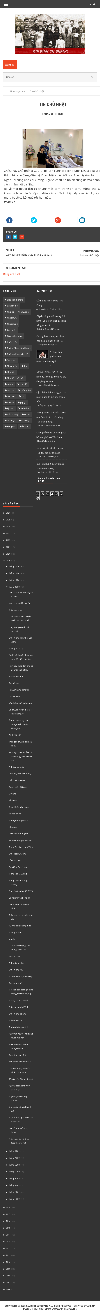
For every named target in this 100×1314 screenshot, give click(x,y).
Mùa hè (12, 939)
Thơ (25, 366)
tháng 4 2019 (14, 1178)
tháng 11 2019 (15, 573)
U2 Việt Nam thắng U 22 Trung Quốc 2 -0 (28, 254)
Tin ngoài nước (15, 983)
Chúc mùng (12, 317)
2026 (8, 512)
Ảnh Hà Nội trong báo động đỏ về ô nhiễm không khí (19, 724)
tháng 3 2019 (14, 1185)
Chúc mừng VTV (16, 969)
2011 (8, 1255)
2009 (8, 1269)
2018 (8, 1207)
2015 (8, 1228)
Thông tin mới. (15, 610)
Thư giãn (11, 372)
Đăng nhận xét (11, 274)
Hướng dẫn (12, 342)
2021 (8, 547)
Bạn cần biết (12, 305)
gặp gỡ (23, 402)
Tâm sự (10, 390)
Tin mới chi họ (15, 813)
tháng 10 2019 (15, 580)
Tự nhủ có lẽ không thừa (20, 925)
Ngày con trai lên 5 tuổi (19, 603)
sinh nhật (25, 408)
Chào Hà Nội (14, 696)
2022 (8, 540)
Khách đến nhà (16, 676)
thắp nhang (12, 414)
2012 (8, 1248)
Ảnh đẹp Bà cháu (16, 767)
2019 (8, 560)
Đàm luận (25, 420)
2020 (8, 553)
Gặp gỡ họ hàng (14, 336)
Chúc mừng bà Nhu (17, 1013)
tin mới (27, 414)
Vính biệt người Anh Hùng (20, 703)
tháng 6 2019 (14, 1164)
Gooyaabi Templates (64, 1308)
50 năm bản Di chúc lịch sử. (21, 1079)
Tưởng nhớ (26, 390)
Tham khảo (12, 366)
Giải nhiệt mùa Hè (17, 780)
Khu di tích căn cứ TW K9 (20, 1061)
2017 (8, 1214)
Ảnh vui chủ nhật (89, 255)
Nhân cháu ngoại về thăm (20, 840)
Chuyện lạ (24, 311)
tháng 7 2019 (14, 1158)
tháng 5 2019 (14, 1171)
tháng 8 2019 (14, 1151)
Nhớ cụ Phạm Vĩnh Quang (18, 348)
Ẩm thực (26, 426)
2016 (8, 1221)
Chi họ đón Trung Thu (19, 833)
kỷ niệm (10, 408)
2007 (8, 1282)
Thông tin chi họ (16, 648)
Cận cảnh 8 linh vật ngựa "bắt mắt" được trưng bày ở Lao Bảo (51, 397)
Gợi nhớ (12, 793)
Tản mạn (11, 396)
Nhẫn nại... (13, 800)
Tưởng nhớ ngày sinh (18, 820)
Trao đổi (23, 384)
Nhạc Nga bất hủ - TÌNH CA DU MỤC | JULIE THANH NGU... (20, 756)
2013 (8, 1241)
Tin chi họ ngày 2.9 (17, 1055)
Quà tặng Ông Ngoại (18, 867)
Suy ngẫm (11, 360)
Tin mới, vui (14, 683)
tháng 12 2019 (15, 566)
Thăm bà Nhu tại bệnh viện (21, 976)
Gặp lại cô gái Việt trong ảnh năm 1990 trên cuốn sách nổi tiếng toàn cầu (51, 321)
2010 (8, 1262)
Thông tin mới (15, 932)
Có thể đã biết (15, 735)
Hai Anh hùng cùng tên (19, 689)
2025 (8, 519)
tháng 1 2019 (14, 1199)
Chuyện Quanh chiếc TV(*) (21, 891)
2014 (8, 1234)
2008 (8, 1275)
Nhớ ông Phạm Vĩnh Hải (18, 354)
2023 (8, 533)
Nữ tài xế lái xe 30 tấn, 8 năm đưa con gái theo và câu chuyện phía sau (51, 376)
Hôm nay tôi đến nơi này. (20, 773)
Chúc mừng (12, 323)
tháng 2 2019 (14, 1192)
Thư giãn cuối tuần (15, 378)
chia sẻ (10, 402)
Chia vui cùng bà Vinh (19, 1007)
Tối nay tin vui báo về (18, 1000)
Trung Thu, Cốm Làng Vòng (21, 847)
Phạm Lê (11, 231)
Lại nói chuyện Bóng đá (19, 897)
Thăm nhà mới (15, 1020)
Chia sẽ (10, 311)
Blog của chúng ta (15, 299)
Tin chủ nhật (14, 956)
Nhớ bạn (13, 827)
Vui (22, 396)
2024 (8, 526)
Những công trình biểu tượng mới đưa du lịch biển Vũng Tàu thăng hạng (51, 417)
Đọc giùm (11, 426)
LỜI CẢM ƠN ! (15, 860)
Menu (9, 64)
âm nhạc (11, 420)
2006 (8, 1289)
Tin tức (10, 384)
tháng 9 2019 (14, 587)
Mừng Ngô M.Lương (18, 873)
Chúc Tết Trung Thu (17, 853)
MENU (92, 4)
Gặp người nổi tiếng (18, 787)
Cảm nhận (11, 330)
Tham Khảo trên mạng (19, 807)
